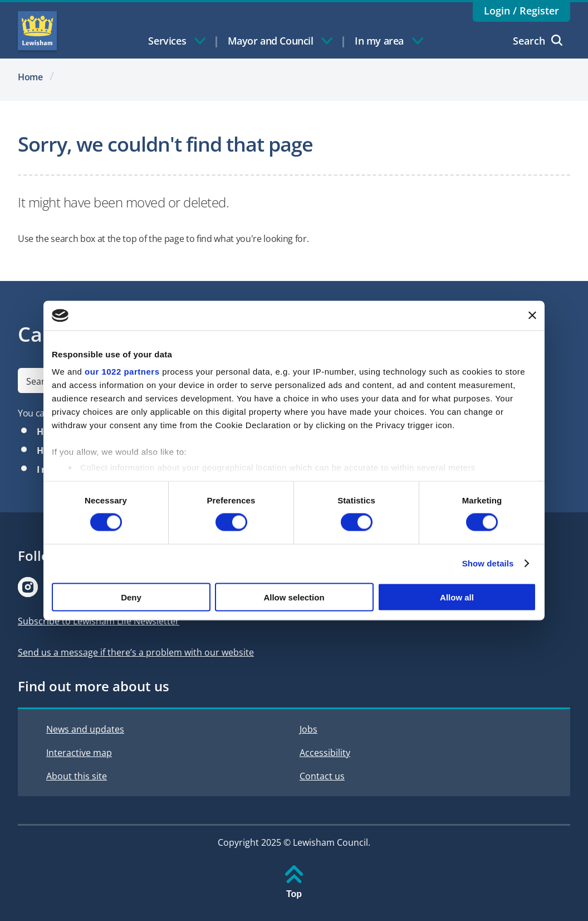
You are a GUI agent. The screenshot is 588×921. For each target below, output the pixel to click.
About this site (76, 776)
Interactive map (79, 753)
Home (30, 77)
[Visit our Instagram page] (28, 587)
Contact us (322, 776)
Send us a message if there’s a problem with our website (136, 652)
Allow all (457, 597)
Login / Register (521, 10)
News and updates (85, 729)
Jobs (308, 729)
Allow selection (293, 597)
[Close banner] (532, 315)
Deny (131, 597)
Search (537, 40)
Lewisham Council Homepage (37, 30)
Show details (488, 563)
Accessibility (325, 753)
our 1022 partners (122, 371)
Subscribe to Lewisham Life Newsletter (98, 621)
